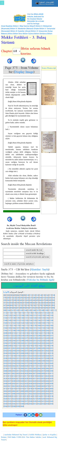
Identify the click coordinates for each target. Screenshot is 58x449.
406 (30, 373)
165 (26, 323)
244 (5, 341)
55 (18, 303)
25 (24, 298)
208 (5, 333)
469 (43, 386)
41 (24, 300)
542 (47, 401)
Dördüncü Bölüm (46, 34)
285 (26, 348)
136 (5, 318)
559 (18, 406)
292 (5, 351)
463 (18, 386)
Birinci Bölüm (13, 34)
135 (51, 315)
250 (30, 341)
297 (26, 351)
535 (18, 401)
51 (5, 303)
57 (24, 303)
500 (22, 394)
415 (18, 376)
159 (51, 320)
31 (44, 298)
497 (9, 394)
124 (5, 315)
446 (47, 381)
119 (34, 313)
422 (47, 376)
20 (8, 298)
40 (21, 300)
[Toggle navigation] (2, 3)
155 (34, 320)
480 (38, 389)
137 (9, 318)
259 (18, 343)
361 (43, 363)
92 (34, 308)
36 (8, 300)
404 (22, 373)
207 (51, 331)
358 (30, 363)
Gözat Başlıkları (7, 26)
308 (22, 353)
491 (34, 391)
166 (30, 323)
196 (5, 331)
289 (43, 348)
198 (13, 331)
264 (38, 343)
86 (15, 308)
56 (21, 303)
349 (43, 361)
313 (43, 353)
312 (38, 353)
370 (30, 366)
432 (38, 379)
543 (51, 401)
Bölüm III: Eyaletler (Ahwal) (21, 31)
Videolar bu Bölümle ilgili (40, 280)
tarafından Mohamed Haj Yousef (16, 435)
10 (28, 295)
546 (13, 404)
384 (38, 368)
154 (30, 320)
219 (51, 333)
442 (30, 381)
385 (43, 368)
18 (53, 295)
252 (38, 341)
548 (22, 404)
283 (18, 348)
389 (9, 371)
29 (37, 298)
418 (30, 376)
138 (13, 318)
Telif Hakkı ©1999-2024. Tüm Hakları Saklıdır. (24, 437)
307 (18, 353)
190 (30, 328)
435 (51, 379)
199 (18, 331)
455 (34, 384)
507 (51, 394)
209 (9, 333)
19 (5, 298)
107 (37, 310)
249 (26, 341)
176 (22, 326)
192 (38, 328)
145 (43, 318)
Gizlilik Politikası (35, 435)
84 (8, 308)
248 (22, 341)
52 (8, 303)
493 (43, 391)
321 (26, 356)
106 (33, 310)
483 (51, 389)
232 (5, 338)
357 (26, 363)
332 (22, 358)
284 (22, 348)
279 (51, 346)
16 (47, 295)
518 (47, 396)
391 (18, 371)
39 (18, 300)
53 (11, 303)
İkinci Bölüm (23, 34)
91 (31, 308)
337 (43, 358)
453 (26, 384)
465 (26, 386)
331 (18, 358)
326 (47, 356)
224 (22, 336)
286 (30, 348)
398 (47, 371)
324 (38, 356)
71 (18, 305)
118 (30, 313)
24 (21, 298)
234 (13, 338)
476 (22, 389)
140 (22, 318)
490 (30, 391)
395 (34, 371)
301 (43, 351)
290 (47, 348)
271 (18, 346)
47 (44, 300)
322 (30, 356)
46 (40, 300)
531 (51, 399)
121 (43, 313)
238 (30, 338)
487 (18, 391)
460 (5, 386)
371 (34, 366)
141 (26, 318)
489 (26, 391)
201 (26, 331)
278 (47, 346)
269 (9, 346)
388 (5, 371)
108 (42, 310)
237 (26, 338)
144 (38, 318)
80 (47, 305)
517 (43, 396)
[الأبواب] (6, 292)
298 (30, 351)
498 (13, 394)
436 (5, 381)
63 (44, 303)
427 (18, 379)
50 (53, 300)
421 (43, 376)
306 (13, 353)
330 (13, 358)
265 (43, 343)
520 (5, 399)
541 (43, 401)
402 (13, 373)
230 (47, 336)
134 (47, 315)
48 (47, 300)
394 (30, 371)
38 (15, 300)
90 (27, 308)
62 (40, 303)
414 (13, 376)
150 (13, 320)
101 (12, 310)
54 (15, 303)
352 (5, 363)
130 (30, 315)
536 (22, 401)
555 (51, 404)
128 (22, 315)
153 (26, 320)
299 (34, 351)
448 (5, 384)
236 (22, 338)
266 (47, 343)
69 (11, 305)
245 (9, 341)
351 (51, 361)
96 (47, 308)
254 (47, 341)
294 (13, 351)
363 (51, 363)
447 (51, 381)
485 (9, 391)
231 (51, 336)
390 (13, 371)
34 (53, 298)
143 (34, 318)
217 (43, 333)
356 (22, 363)
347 (34, 361)
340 (5, 361)
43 (31, 300)
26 (27, 298)
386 (47, 368)
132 (38, 315)
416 (22, 376)
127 (18, 315)
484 (5, 391)
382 (30, 368)
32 (47, 298)
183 (51, 326)
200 (22, 331)
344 (22, 361)
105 (29, 310)
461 (9, 386)
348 (38, 361)
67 (5, 305)
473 (9, 389)
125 (9, 315)
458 (47, 384)
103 (21, 310)
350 (47, 361)
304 (5, 353)
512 (22, 396)
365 (9, 366)
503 (34, 394)
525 (26, 399)
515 (34, 396)
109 (46, 310)
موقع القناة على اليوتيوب (29, 285)
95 (44, 308)
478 (30, 389)
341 (9, 361)
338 (47, 358)
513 (26, 396)
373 (43, 366)
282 (13, 348)
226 (30, 336)
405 (26, 373)
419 (34, 376)
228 (38, 336)
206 (47, 331)
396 (38, 371)
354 (13, 363)
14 (41, 295)
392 (22, 371)
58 (27, 303)
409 (43, 373)
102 (17, 310)
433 (43, 379)
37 (11, 300)
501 (26, 394)
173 (9, 326)
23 (18, 298)
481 (43, 389)
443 (34, 381)
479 (34, 389)
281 (9, 348)
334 (30, 358)
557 (9, 406)
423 (51, 376)
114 (13, 313)
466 (30, 386)
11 (31, 295)
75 (31, 305)
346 (30, 361)
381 (26, 368)
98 (53, 308)
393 (26, 371)
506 (47, 394)
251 (34, 341)
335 (34, 358)
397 (43, 371)
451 (18, 384)
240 (38, 338)
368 (22, 366)
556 (5, 406)
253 (43, 341)
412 (5, 376)
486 (13, 391)
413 (9, 376)
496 (5, 394)
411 (51, 373)
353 (9, 363)
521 (9, 399)
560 (22, 406)
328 (5, 358)
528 (38, 399)
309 (26, 353)
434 (47, 379)
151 (18, 320)
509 (9, 396)
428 (22, 379)
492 (38, 391)
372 (38, 366)
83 (5, 308)
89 (24, 308)
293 (9, 351)
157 (43, 320)
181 (43, 326)
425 (9, 379)
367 (18, 366)
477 (26, 389)
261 (26, 343)
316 (5, 356)
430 (30, 379)
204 (38, 331)
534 (13, 401)
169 (43, 323)
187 (18, 328)
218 (47, 333)
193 (43, 328)
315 (51, 353)
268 (5, 346)
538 (30, 401)
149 (9, 320)
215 (34, 333)
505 (43, 394)
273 (26, 346)
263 (34, 343)
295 (18, 351)
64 (47, 303)
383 (34, 368)
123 (51, 313)
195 (51, 328)
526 (30, 399)
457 (43, 384)
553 (43, 404)
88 (21, 308)
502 (30, 394)
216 (38, 333)
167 (34, 323)
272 (22, 346)
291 (51, 348)
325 (43, 356)
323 (34, 356)
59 (31, 303)
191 (34, 328)
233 (9, 338)
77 (37, 305)
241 (43, 338)
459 (51, 384)
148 (5, 320)
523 (18, 399)
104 (25, 310)
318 (13, 356)
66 (53, 303)
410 (47, 373)
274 (30, 346)
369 (26, 366)
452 (22, 384)
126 (13, 315)
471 (51, 386)
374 (47, 366)
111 (54, 310)
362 (47, 363)
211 (18, 333)
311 (34, 353)
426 (13, 379)
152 (22, 320)
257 (9, 343)
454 (30, 384)
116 (22, 313)
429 (26, 379)
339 (51, 358)
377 (9, 368)
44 (34, 300)
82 (53, 305)
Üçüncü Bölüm (33, 34)
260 (22, 343)
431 (34, 379)
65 (50, 303)
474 (13, 389)
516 (38, 396)
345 (26, 361)
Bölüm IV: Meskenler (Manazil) (21, 29)
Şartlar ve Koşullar (49, 435)
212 (22, 333)
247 (18, 341)
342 (13, 361)
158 (47, 320)
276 (38, 346)
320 (22, 356)
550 (30, 404)
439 (18, 381)
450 (13, 384)
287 (34, 348)
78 (40, 305)
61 (37, 303)
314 (47, 353)
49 (50, 300)
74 (27, 305)
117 (26, 313)
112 (5, 313)
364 (5, 366)
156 (38, 320)
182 (47, 326)
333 (26, 358)
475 (18, 389)
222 (13, 336)
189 (26, 328)
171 (51, 323)
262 (30, 343)
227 (34, 336)
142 (30, 318)
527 (34, 399)
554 (47, 404)
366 (13, 366)
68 (8, 305)
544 (5, 404)
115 (18, 313)
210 (13, 333)
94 (40, 308)
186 (13, 328)
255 (51, 341)
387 (51, 368)
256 (5, 343)
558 (13, 406)
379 (18, 368)
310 (30, 353)
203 (34, 331)
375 (51, 366)
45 (37, 300)
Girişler (36, 29)
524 (22, 399)
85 (11, 308)
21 (11, 298)
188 (22, 328)
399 (51, 371)
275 (34, 346)
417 (26, 376)
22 (15, 298)
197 (9, 331)
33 (50, 298)
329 (9, 358)
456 (38, 384)
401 (9, 373)
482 (47, 389)
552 (38, 404)
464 (22, 386)
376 (5, 368)
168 (38, 323)
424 (5, 379)
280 (5, 348)
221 (9, 336)
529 (43, 399)
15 (44, 295)
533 (9, 401)
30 (40, 298)
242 (47, 338)
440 (22, 381)
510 (13, 396)
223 (18, 336)
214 (30, 333)
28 (34, 298)
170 (47, 323)
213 (26, 333)
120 (38, 313)
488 (22, 391)
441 (26, 381)
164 (22, 323)
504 (38, 394)
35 (5, 300)
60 (34, 303)
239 (34, 338)
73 (24, 305)
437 (9, 381)
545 (9, 404)
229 (43, 336)
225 (26, 336)
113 (9, 313)
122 (47, 313)
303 (51, 351)
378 (13, 368)
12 (34, 295)
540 (38, 401)
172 (5, 326)
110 (50, 310)
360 (38, 363)
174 (13, 326)
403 (18, 373)
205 (43, 331)
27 (31, 298)
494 (47, 391)
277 (43, 346)
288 (38, 348)
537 (26, 401)
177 (26, 326)
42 (27, 300)
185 (9, 328)
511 (18, 396)
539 (34, 401)
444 (38, 381)
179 (34, 326)
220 (5, 336)
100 (8, 310)
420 (38, 376)
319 (18, 356)
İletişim (3, 437)
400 (5, 373)
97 (50, 308)
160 (5, 323)
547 (18, 404)
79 (44, 305)
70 (15, 305)
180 (38, 326)
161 (9, 323)
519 (51, 396)
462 (13, 386)
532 (5, 401)
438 (13, 381)
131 (34, 315)
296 (22, 351)
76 (34, 305)
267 (51, 343)
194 (47, 328)
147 (51, 318)
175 (18, 326)
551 (34, 404)
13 (37, 295)
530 (47, 399)
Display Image (24, 72)
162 (13, 323)
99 (5, 310)
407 (34, 373)
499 (18, 394)
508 (5, 396)
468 (38, 386)
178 (30, 326)
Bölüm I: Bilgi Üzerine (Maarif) (24, 26)
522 (13, 399)
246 (13, 341)
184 (5, 328)
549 (26, 404)
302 (47, 351)
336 (38, 358)
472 (5, 389)
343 (18, 361)
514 (30, 396)
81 (50, 305)
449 (9, 384)
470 (47, 386)
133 (43, 315)
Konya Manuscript (49, 68)
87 (18, 308)
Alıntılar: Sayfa (40, 269)
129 (26, 315)
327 (51, 356)
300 (38, 351)
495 (51, 391)
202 (30, 331)
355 (18, 363)
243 (51, 338)
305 (9, 353)
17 (50, 295)
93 (37, 308)
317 (9, 356)
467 (34, 386)
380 (22, 368)
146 (47, 318)
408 (38, 373)
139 (18, 318)
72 (21, 305)
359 (34, 363)
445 (43, 381)
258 (13, 343)
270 (13, 346)
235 (18, 338)
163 (18, 323)
